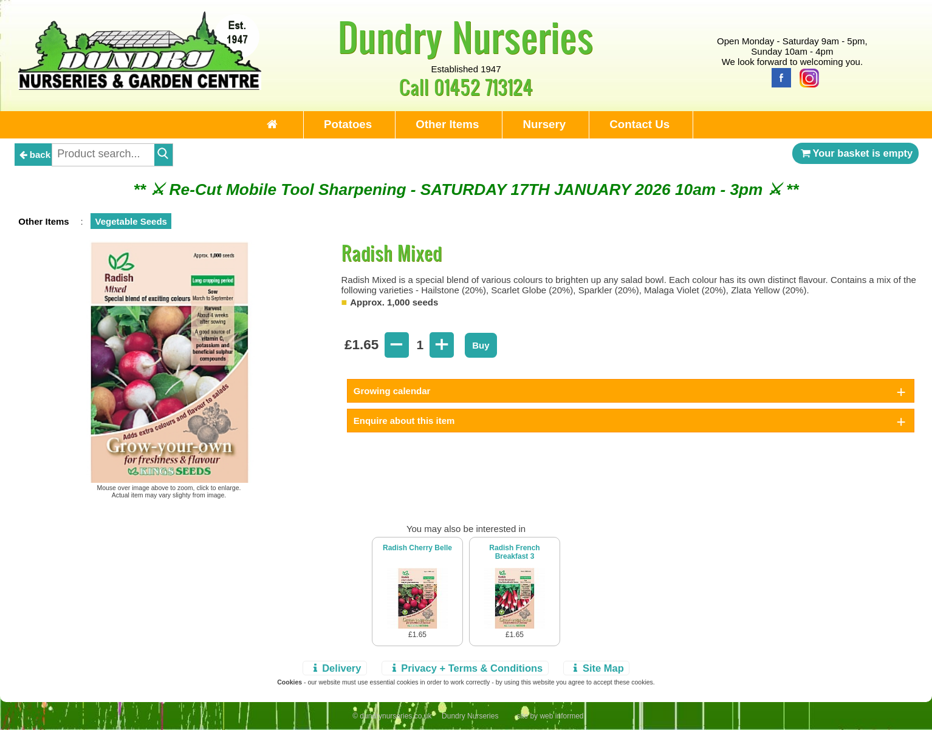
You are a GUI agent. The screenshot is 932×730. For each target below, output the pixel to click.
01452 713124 (483, 86)
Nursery (544, 124)
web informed (561, 716)
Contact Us (639, 124)
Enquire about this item (404, 420)
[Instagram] (806, 77)
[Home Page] (139, 86)
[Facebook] (778, 77)
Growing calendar (392, 391)
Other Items (447, 124)
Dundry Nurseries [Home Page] (466, 36)
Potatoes (348, 124)
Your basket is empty (855, 153)
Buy (480, 345)
